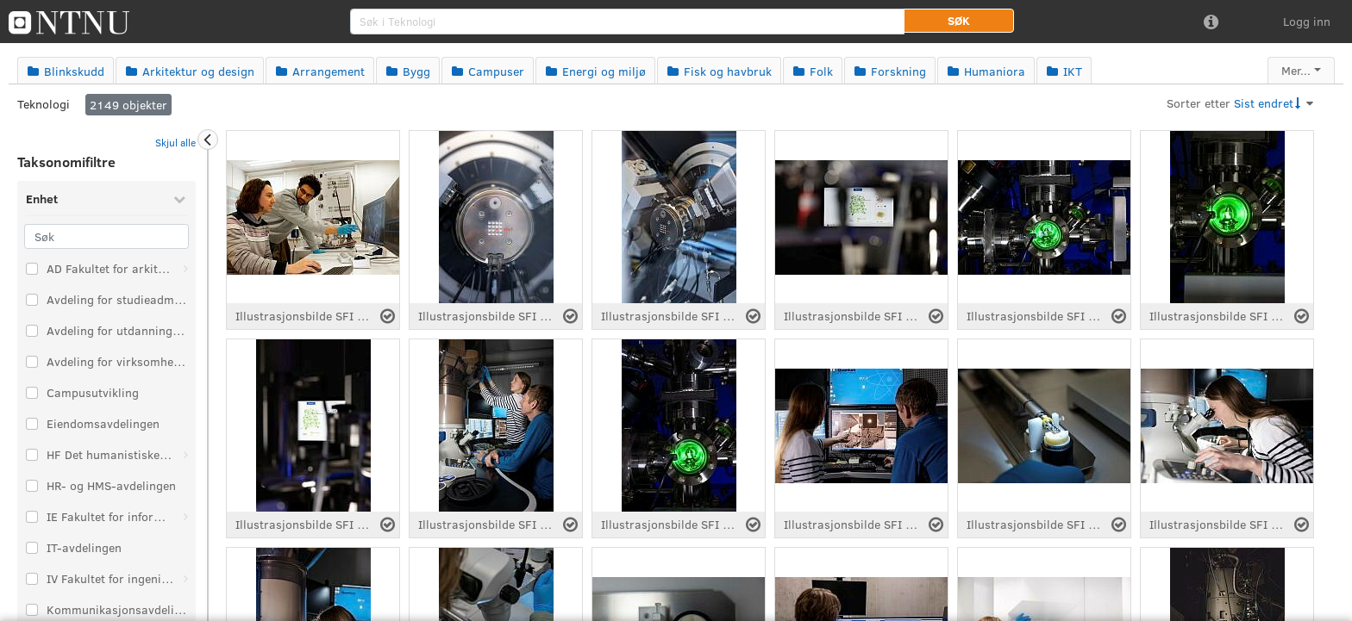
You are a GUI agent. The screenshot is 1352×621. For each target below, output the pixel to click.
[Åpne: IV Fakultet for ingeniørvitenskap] (185, 579)
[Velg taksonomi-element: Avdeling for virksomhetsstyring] (32, 362)
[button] (959, 21)
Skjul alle (175, 142)
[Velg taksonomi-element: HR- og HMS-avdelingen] (32, 486)
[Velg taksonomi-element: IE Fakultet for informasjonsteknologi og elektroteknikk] (32, 517)
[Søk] (106, 236)
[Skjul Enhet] (179, 198)
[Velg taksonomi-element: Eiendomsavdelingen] (32, 424)
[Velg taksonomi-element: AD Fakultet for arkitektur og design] (32, 269)
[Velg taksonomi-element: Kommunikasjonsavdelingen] (32, 610)
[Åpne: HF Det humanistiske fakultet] (185, 455)
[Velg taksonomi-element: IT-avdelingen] (32, 548)
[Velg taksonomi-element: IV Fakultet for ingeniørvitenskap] (32, 579)
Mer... (1296, 70)
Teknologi (43, 104)
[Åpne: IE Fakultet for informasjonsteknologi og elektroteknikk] (185, 517)
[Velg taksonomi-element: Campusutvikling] (32, 393)
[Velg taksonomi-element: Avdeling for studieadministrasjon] (32, 300)
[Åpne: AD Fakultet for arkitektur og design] (185, 269)
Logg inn (1306, 21)
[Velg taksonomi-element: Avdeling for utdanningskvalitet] (32, 331)
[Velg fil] (387, 316)
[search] (627, 21)
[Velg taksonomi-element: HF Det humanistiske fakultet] (32, 455)
